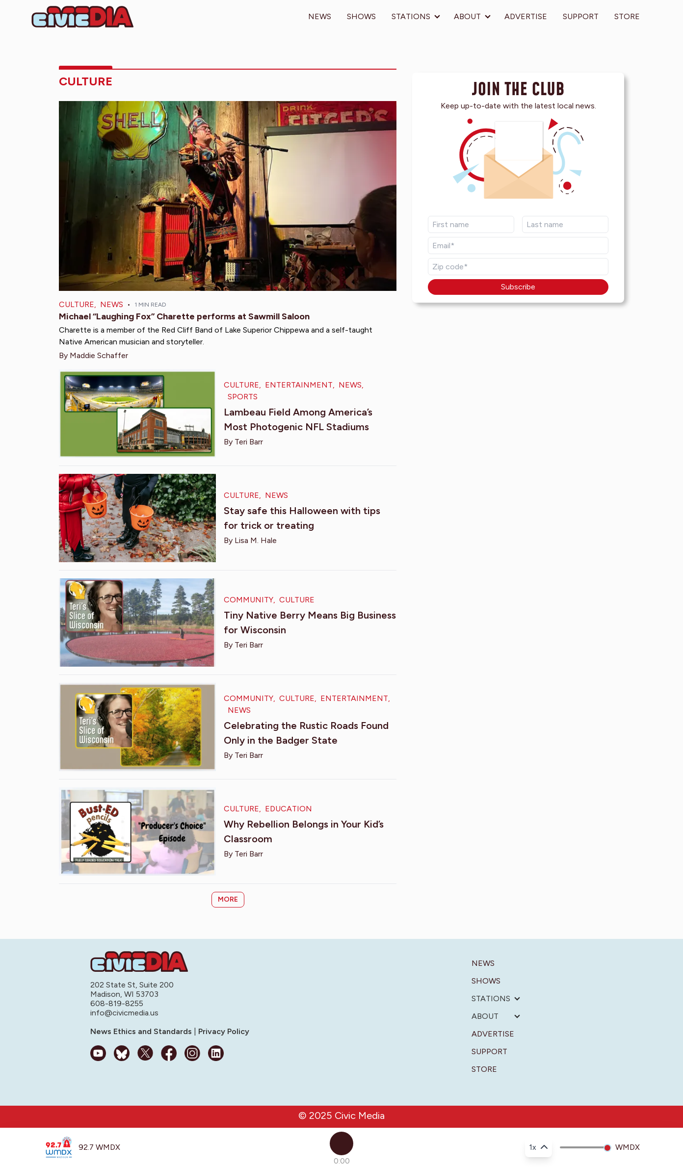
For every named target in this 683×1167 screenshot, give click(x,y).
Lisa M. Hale (256, 540)
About (467, 16)
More (228, 899)
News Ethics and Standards (142, 1031)
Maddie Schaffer (99, 355)
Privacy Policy (222, 1031)
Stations (411, 16)
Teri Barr (249, 441)
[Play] (341, 1143)
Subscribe (518, 286)
